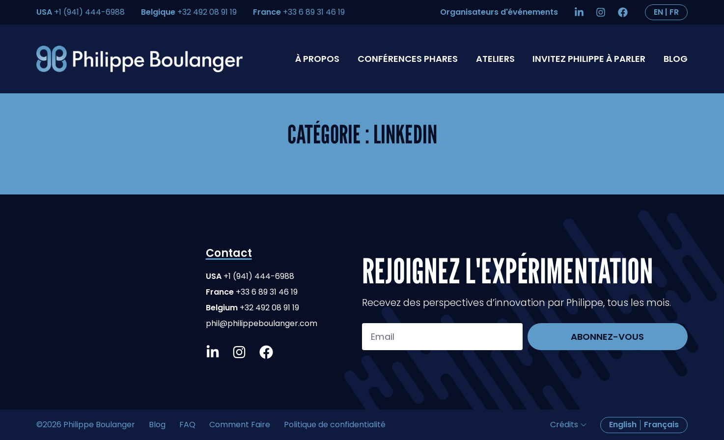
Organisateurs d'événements (499, 12)
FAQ (187, 424)
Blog (676, 59)
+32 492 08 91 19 (207, 12)
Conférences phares (408, 59)
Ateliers (495, 59)
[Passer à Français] (661, 425)
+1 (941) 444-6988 (88, 12)
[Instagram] (603, 12)
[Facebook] (625, 12)
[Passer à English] (666, 12)
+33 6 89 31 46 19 (314, 12)
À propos (317, 59)
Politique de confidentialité (335, 424)
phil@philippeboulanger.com (261, 323)
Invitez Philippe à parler (588, 59)
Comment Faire (239, 424)
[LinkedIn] (581, 12)
